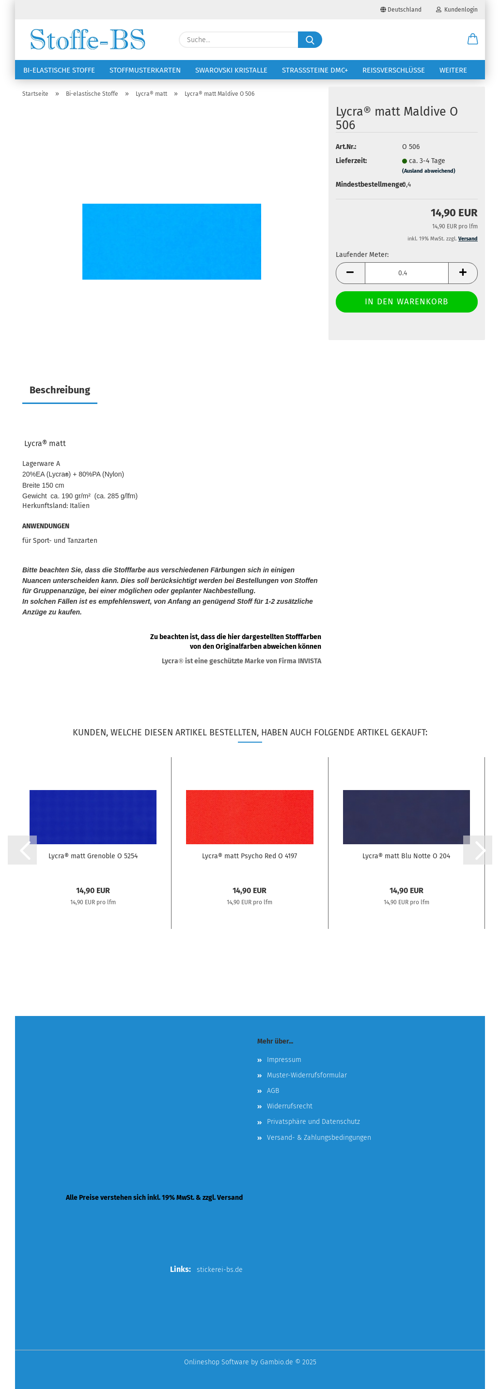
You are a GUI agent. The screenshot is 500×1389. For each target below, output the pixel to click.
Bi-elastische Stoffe (59, 70)
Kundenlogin (457, 9)
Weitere (453, 70)
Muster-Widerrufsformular (307, 1075)
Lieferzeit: (351, 161)
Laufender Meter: (362, 255)
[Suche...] (310, 39)
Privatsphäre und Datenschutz (313, 1122)
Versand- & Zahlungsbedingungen (319, 1138)
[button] (473, 39)
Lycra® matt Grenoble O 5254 (93, 856)
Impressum (284, 1060)
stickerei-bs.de (220, 1270)
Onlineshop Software (216, 1362)
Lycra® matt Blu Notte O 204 (406, 856)
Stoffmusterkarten (145, 70)
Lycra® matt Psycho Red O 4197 (249, 856)
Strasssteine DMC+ (315, 70)
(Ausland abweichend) (428, 171)
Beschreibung (60, 390)
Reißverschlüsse (393, 70)
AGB (273, 1091)
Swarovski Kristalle (231, 70)
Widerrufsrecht (289, 1106)
